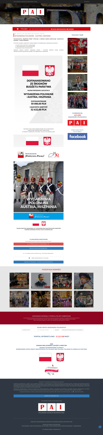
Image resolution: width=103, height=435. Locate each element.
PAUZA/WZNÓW (61, 29)
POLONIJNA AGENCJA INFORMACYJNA (25, 1)
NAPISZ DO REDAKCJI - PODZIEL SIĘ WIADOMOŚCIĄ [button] (38, 262)
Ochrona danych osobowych (51, 429)
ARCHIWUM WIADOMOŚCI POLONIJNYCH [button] (72, 330)
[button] (39, 244)
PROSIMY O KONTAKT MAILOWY (62, 391)
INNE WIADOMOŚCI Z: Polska (38, 258)
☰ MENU (86, 1)
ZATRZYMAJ (70, 29)
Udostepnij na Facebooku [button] (38, 248)
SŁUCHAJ (53, 29)
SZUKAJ (57, 330)
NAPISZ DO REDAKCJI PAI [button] (51, 396)
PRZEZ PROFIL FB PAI (78, 391)
